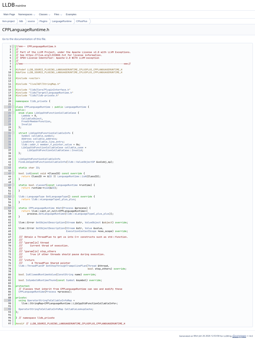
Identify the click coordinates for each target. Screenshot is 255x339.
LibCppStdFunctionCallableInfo (49, 133)
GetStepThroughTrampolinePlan (66, 265)
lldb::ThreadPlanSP (32, 265)
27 (7, 121)
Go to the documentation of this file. (24, 39)
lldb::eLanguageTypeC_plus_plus (53, 199)
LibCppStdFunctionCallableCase (55, 112)
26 (7, 118)
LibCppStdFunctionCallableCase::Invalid (54, 150)
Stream (70, 222)
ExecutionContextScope (81, 231)
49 (7, 185)
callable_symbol (42, 135)
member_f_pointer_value (56, 144)
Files (58, 14)
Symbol (25, 135)
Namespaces (26, 14)
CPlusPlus (81, 21)
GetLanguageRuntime (52, 213)
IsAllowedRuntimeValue (41, 274)
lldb (21, 21)
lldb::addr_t (30, 144)
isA (28, 173)
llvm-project (8, 21)
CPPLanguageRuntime (37, 106)
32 (7, 135)
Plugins (43, 21)
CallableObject (31, 118)
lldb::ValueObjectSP (81, 161)
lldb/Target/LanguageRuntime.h (51, 92)
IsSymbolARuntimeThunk (41, 280)
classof (41, 185)
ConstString (65, 274)
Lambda (25, 115)
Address (26, 138)
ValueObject (93, 222)
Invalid (26, 124)
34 (7, 141)
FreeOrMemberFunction (35, 121)
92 (7, 309)
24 (7, 112)
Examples (71, 14)
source (31, 21)
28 (7, 124)
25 (7, 115)
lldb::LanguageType (32, 196)
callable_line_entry (49, 141)
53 (7, 196)
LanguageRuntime (61, 21)
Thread (92, 265)
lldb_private (38, 101)
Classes (44, 14)
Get (59, 208)
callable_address (44, 138)
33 (7, 138)
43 (7, 167)
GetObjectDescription (50, 222)
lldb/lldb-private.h (43, 95)
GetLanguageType (57, 196)
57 (7, 208)
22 (7, 106)
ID (37, 167)
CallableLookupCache (78, 309)
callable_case (74, 147)
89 (7, 300)
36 (7, 147)
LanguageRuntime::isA (71, 176)
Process (68, 208)
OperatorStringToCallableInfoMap (49, 300)
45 (7, 173)
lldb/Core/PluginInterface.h (49, 89)
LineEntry (27, 141)
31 (7, 133)
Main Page (9, 14)
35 (7, 144)
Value (88, 228)
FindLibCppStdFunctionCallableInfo (42, 161)
